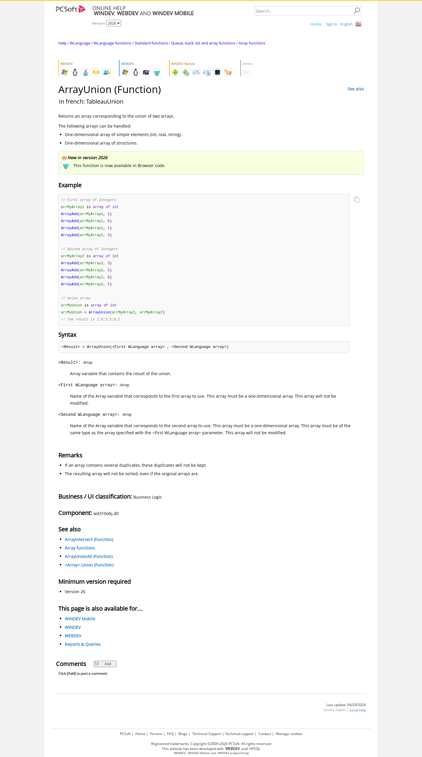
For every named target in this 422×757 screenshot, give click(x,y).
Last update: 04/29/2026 (346, 709)
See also (356, 89)
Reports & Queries (83, 649)
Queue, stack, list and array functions (203, 43)
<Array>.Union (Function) (89, 569)
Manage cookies (289, 733)
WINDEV (73, 632)
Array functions (252, 43)
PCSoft (125, 733)
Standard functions (151, 43)
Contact (264, 733)
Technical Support (206, 733)
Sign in (331, 24)
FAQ (170, 733)
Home (315, 24)
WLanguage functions (112, 43)
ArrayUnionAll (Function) (89, 561)
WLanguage (80, 43)
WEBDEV (73, 640)
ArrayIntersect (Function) (89, 544)
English (346, 24)
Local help (358, 714)
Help (62, 43)
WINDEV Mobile (80, 623)
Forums (156, 733)
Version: (99, 23)
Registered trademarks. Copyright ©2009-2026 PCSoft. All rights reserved (211, 743)
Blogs (183, 733)
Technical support (239, 733)
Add (102, 668)
